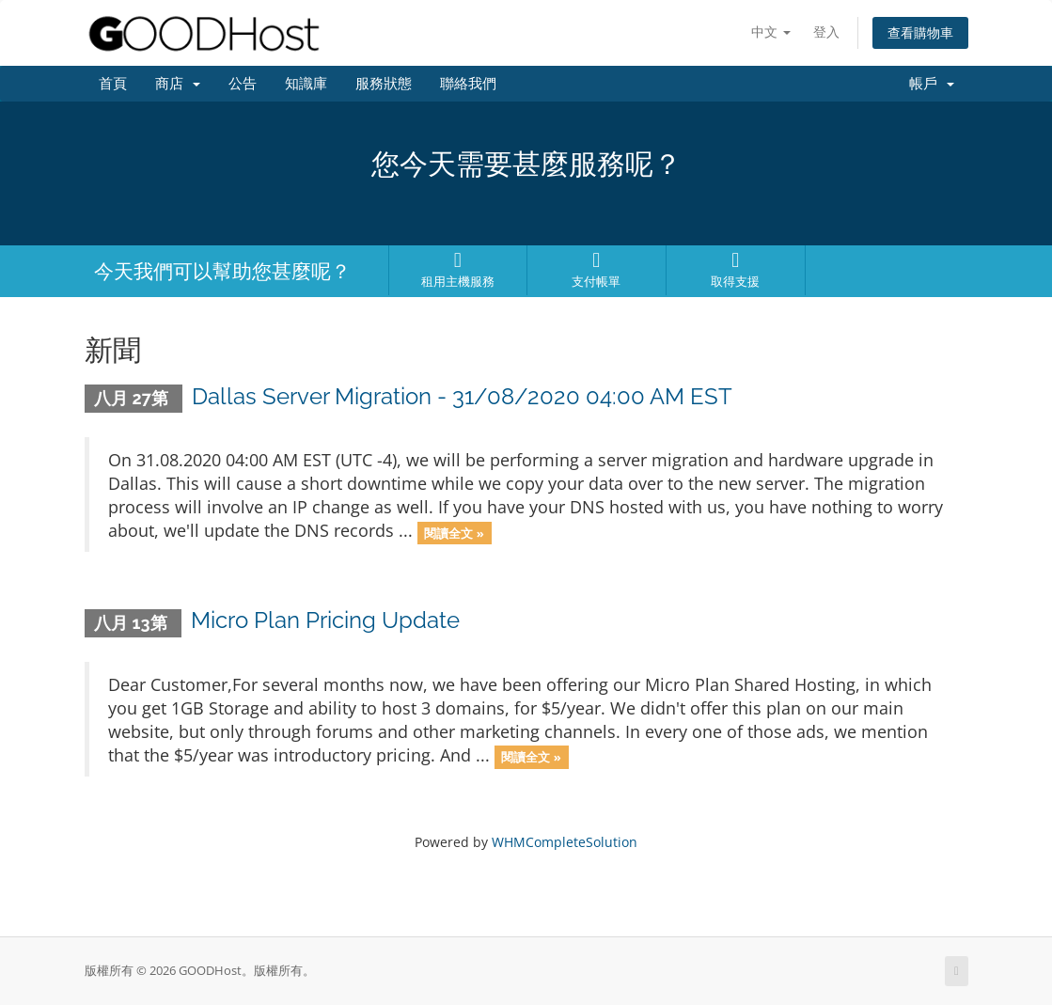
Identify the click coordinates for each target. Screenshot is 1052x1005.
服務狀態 (383, 83)
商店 (177, 83)
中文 (771, 31)
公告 (242, 83)
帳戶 (931, 83)
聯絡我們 (468, 83)
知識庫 (306, 83)
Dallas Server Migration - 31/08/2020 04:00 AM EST (462, 396)
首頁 (113, 83)
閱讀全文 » (453, 532)
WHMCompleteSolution (564, 842)
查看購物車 (920, 32)
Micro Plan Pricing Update (325, 620)
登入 (826, 31)
